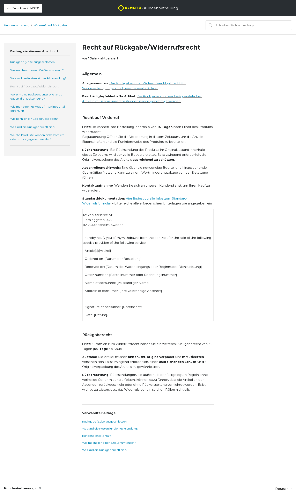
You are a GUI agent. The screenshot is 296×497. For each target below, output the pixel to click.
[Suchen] (249, 25)
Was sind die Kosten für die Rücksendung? (38, 78)
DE (39, 488)
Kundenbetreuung (16, 25)
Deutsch (283, 488)
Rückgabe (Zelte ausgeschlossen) (33, 62)
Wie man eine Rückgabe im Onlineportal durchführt (37, 108)
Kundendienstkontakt (96, 435)
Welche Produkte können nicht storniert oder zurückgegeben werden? (37, 137)
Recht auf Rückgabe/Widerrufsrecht (34, 86)
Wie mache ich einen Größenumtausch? (37, 70)
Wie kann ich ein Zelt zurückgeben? (34, 118)
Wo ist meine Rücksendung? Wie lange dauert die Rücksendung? (36, 96)
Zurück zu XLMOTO (23, 8)
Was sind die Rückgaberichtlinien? (33, 127)
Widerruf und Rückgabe (50, 25)
